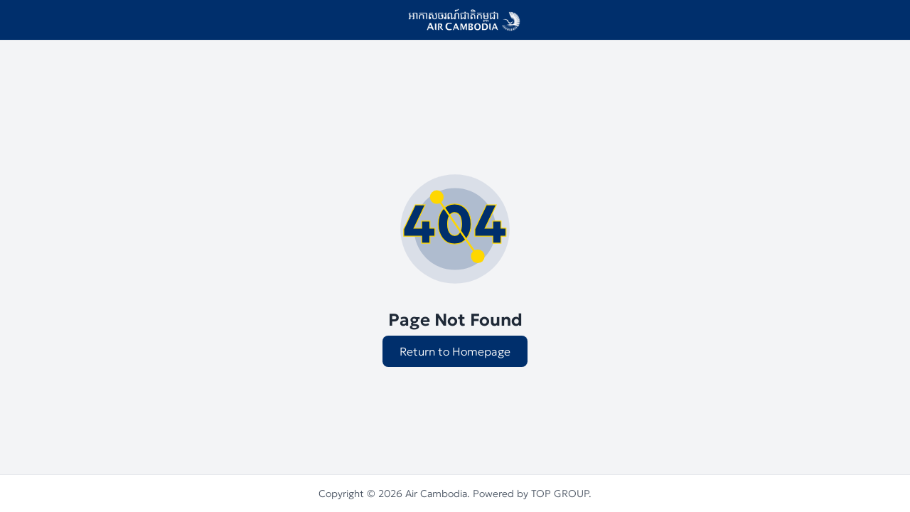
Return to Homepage (455, 351)
